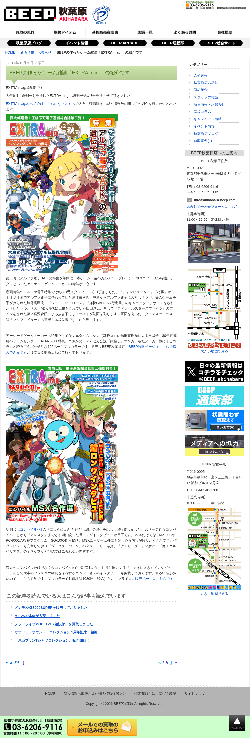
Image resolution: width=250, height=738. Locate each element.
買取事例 (201, 141)
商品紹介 (201, 90)
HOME (50, 694)
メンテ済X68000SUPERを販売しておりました (51, 608)
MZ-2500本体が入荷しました (37, 616)
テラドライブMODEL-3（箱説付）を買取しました (54, 624)
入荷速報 (201, 75)
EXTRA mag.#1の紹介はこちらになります (39, 104)
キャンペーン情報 (207, 119)
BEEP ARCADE (125, 43)
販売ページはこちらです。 (156, 579)
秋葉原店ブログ (29, 43)
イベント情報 (77, 43)
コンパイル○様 (31, 529)
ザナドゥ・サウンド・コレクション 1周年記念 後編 (56, 632)
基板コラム (202, 112)
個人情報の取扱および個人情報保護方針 (95, 694)
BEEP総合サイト (221, 43)
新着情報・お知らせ (209, 104)
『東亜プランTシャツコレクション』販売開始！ (52, 640)
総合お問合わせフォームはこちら (213, 207)
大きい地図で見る (214, 351)
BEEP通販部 (173, 43)
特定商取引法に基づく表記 (155, 694)
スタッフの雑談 (206, 97)
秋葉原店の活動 (206, 82)
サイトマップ (194, 694)
